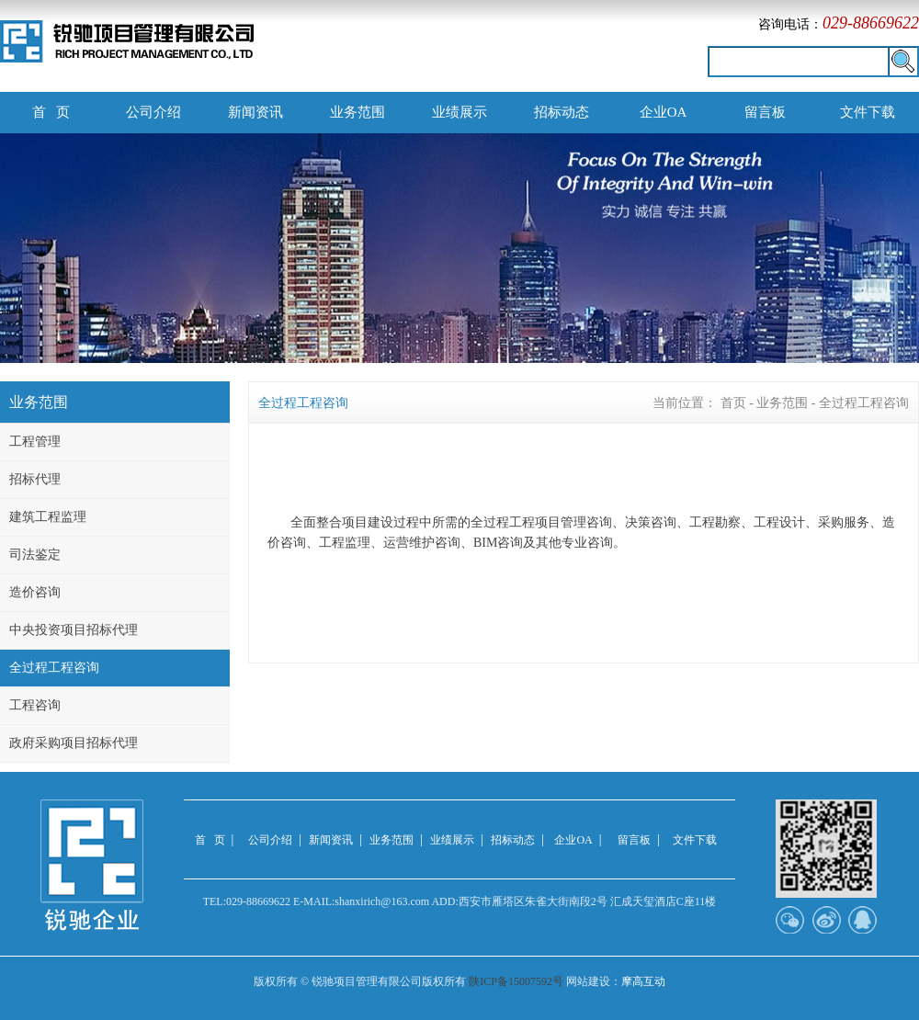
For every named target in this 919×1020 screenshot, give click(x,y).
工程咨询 (35, 705)
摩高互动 (643, 981)
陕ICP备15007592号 (516, 981)
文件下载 (867, 112)
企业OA (663, 112)
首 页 (51, 112)
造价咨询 (35, 592)
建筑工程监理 (47, 517)
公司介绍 (153, 112)
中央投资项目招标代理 (73, 630)
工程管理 (35, 441)
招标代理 (35, 479)
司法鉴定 (35, 554)
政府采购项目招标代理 (73, 743)
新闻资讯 (255, 112)
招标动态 (561, 112)
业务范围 (357, 112)
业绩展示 (459, 112)
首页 (733, 403)
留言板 (765, 112)
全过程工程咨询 (54, 667)
